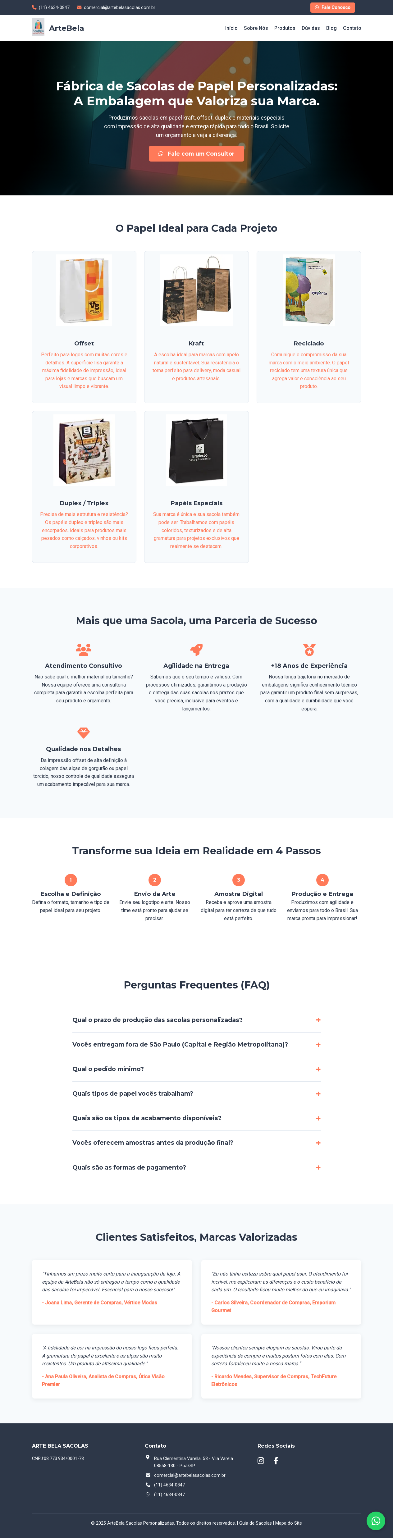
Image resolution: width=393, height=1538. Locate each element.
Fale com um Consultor (196, 153)
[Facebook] (277, 1461)
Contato (352, 28)
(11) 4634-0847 (169, 1494)
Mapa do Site (288, 1523)
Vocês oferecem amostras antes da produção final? (152, 1142)
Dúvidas (311, 28)
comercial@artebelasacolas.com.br (190, 1475)
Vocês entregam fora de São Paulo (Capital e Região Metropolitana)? (180, 1044)
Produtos (284, 28)
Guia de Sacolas (255, 1523)
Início (231, 28)
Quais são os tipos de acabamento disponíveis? (147, 1118)
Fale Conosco (332, 7)
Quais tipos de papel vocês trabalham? (132, 1093)
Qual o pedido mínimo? (108, 1069)
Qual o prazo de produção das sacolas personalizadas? (157, 1020)
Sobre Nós (256, 28)
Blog (331, 28)
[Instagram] (262, 1461)
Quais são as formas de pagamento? (129, 1167)
